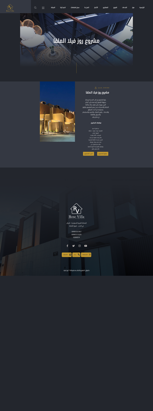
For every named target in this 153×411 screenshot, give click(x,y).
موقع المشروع (102, 153)
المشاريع (105, 7)
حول (133, 7)
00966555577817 (76, 232)
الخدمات (124, 7)
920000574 (76, 237)
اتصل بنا (86, 7)
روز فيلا (65, 270)
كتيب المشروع (88, 153)
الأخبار (96, 7)
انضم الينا (63, 7)
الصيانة (53, 7)
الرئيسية (141, 7)
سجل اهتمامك (75, 7)
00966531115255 (76, 234)
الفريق (115, 7)
